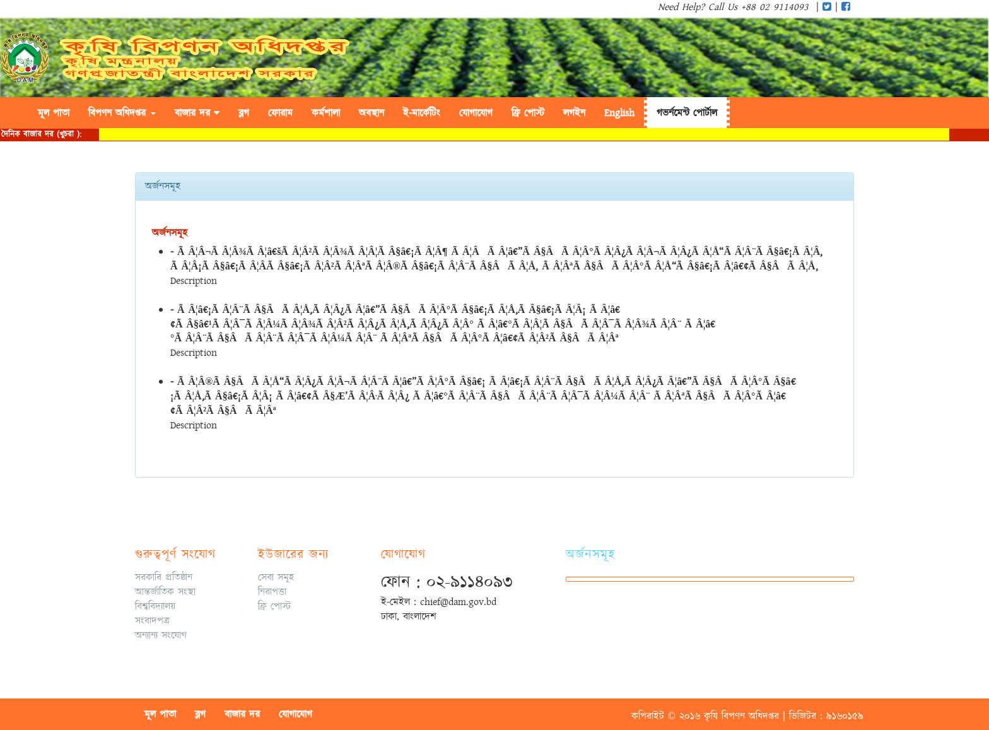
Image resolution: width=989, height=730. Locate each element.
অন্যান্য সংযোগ (161, 635)
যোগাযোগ (476, 113)
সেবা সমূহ (276, 577)
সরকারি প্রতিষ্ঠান (163, 577)
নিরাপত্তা (272, 591)
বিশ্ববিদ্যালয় (155, 606)
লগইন (574, 113)
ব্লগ (243, 113)
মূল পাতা (53, 113)
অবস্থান (371, 113)
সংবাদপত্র (152, 620)
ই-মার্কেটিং (421, 113)
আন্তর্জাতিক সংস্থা (165, 591)
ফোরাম (280, 113)
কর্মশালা (326, 113)
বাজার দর (197, 113)
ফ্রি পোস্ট (274, 606)
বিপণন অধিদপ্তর (122, 113)
